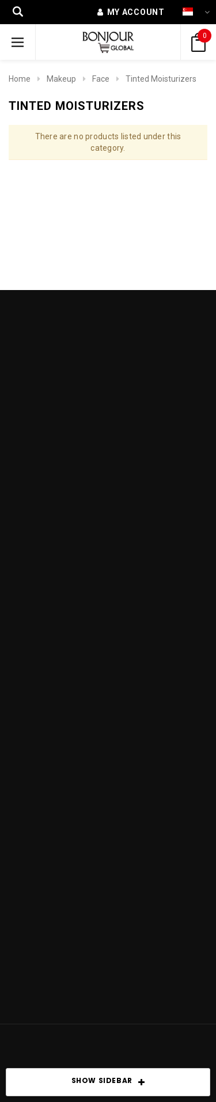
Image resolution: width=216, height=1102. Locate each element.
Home (20, 78)
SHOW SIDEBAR (108, 1082)
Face (100, 78)
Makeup (61, 78)
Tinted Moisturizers (161, 78)
